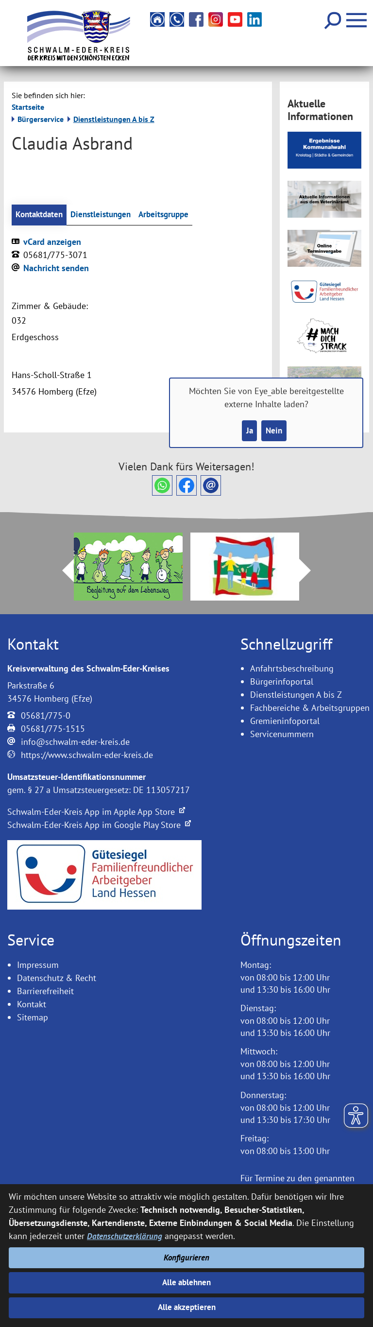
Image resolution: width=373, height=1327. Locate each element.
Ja (248, 431)
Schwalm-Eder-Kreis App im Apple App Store (96, 812)
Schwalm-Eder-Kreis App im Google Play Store (99, 825)
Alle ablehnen (187, 1281)
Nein (274, 431)
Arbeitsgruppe (172, 215)
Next (310, 571)
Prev (62, 571)
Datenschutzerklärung (125, 1233)
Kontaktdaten (41, 215)
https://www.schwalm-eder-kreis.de (87, 755)
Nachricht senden (56, 268)
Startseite (28, 107)
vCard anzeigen (52, 242)
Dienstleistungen (106, 215)
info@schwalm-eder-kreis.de (75, 742)
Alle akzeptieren (186, 1307)
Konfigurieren (186, 1255)
